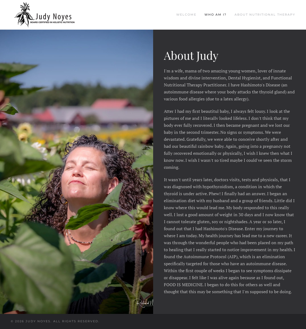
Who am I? (215, 14)
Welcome (186, 14)
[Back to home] (44, 15)
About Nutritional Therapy (265, 14)
